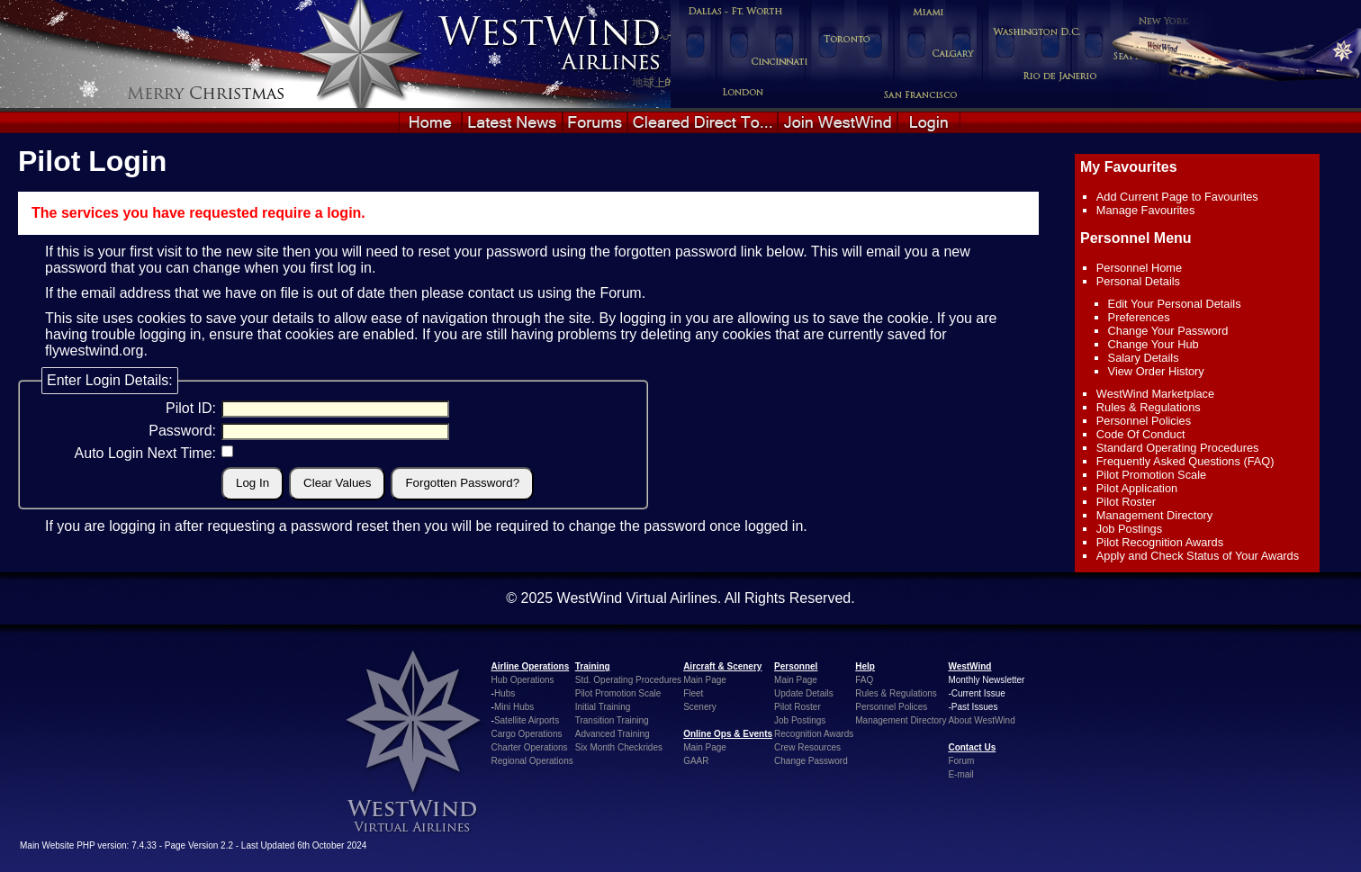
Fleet (693, 693)
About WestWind (981, 720)
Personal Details (1138, 281)
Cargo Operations (527, 734)
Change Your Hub (1153, 344)
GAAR (695, 761)
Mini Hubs (514, 707)
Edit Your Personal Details (1174, 303)
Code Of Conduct (1140, 434)
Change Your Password (1168, 330)
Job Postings (1129, 528)
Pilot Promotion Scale (1151, 474)
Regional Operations (532, 761)
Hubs (504, 693)
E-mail (960, 774)
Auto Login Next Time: (145, 453)
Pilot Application (1136, 488)
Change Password (811, 761)
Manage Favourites (1145, 210)
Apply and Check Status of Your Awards (1197, 555)
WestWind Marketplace (1155, 393)
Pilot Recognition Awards (1159, 542)
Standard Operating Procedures (1177, 447)
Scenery (700, 707)
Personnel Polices (891, 707)
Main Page (704, 680)
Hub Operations (522, 680)
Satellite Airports (526, 720)
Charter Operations (529, 747)
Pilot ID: (191, 408)
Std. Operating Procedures (628, 680)
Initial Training (603, 707)
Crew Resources (807, 747)
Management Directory (1154, 515)
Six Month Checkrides (618, 747)
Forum (620, 293)
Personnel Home (1139, 267)
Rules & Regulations (1148, 407)
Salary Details (1143, 357)
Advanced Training (612, 734)
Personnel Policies (1143, 420)
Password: (182, 430)
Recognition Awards (813, 734)
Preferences (1139, 317)
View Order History (1156, 371)
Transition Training (612, 720)
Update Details (804, 693)
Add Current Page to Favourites (1177, 196)
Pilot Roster (1126, 501)
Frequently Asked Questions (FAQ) (1185, 461)
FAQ (864, 680)
